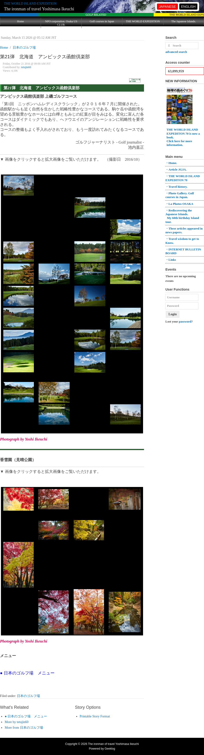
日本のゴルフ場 (28, 696)
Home (20, 21)
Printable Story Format (95, 716)
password (185, 321)
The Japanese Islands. (183, 21)
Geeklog (110, 748)
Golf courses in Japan (102, 21)
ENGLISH (188, 6)
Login (172, 314)
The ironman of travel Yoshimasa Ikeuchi (39, 9)
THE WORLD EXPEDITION (143, 21)
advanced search (176, 52)
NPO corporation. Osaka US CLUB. (61, 23)
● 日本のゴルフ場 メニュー (26, 716)
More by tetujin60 (16, 722)
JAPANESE (167, 6)
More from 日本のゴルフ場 (24, 727)
